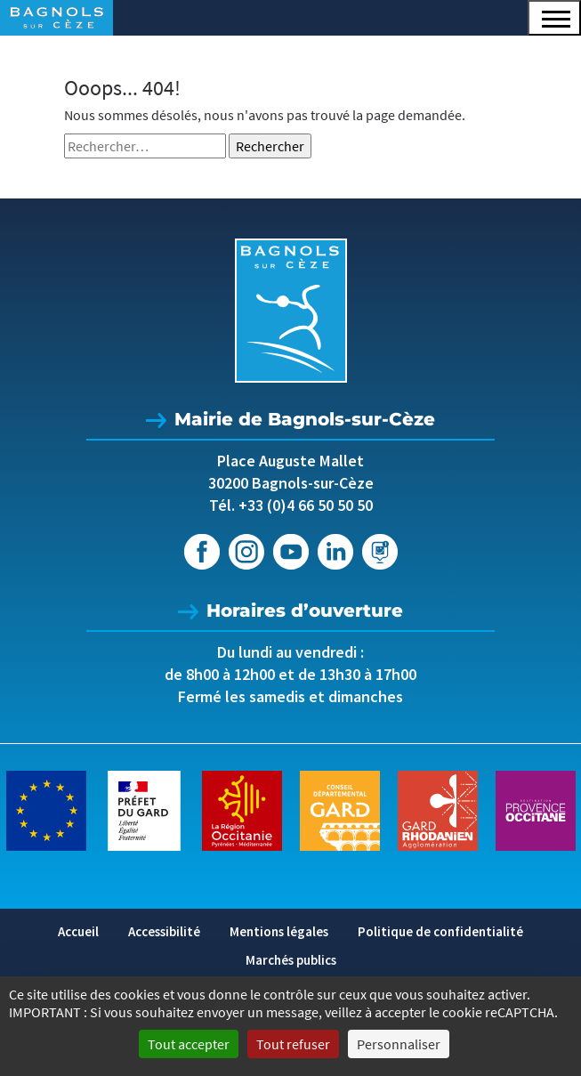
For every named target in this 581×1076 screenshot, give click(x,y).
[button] (554, 18)
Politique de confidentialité (440, 931)
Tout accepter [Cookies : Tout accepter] (189, 1044)
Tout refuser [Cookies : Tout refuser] (293, 1044)
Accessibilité (164, 931)
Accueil (78, 931)
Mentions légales (279, 931)
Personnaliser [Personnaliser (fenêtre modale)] (398, 1044)
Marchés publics (291, 959)
